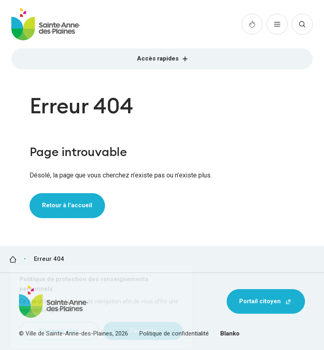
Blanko (230, 333)
